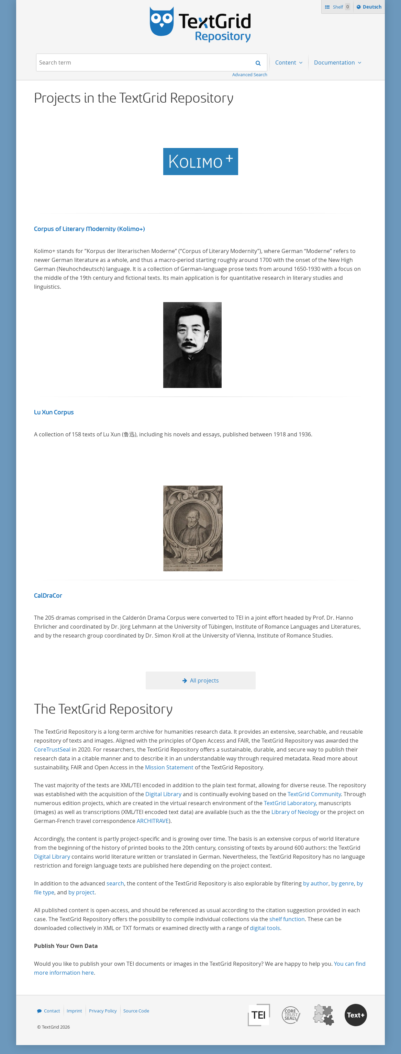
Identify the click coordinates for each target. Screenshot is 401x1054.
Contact (52, 1011)
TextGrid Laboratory (290, 803)
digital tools (265, 928)
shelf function (287, 919)
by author (315, 883)
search (115, 883)
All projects (204, 680)
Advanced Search (249, 74)
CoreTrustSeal (52, 749)
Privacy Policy (103, 1011)
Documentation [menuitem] (335, 62)
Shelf (341, 6)
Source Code (136, 1011)
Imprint (74, 1011)
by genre (342, 883)
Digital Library (163, 794)
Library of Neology (295, 812)
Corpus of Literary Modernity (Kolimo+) (89, 229)
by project (81, 892)
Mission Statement (169, 767)
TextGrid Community (314, 794)
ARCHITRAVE (153, 821)
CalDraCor (48, 595)
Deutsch (373, 8)
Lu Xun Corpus (54, 412)
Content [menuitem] (286, 62)
